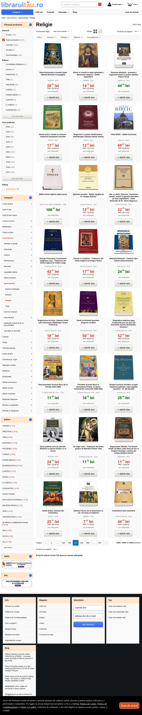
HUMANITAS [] (10, 488)
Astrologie (8, 249)
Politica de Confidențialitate (16, 618)
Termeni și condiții (12, 606)
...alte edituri (7, 547)
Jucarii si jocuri (8, 221)
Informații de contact (13, 640)
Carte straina (7, 204)
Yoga (7, 306)
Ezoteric (8, 295)
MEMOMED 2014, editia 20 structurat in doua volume (16, 687)
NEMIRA (51, 80)
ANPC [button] (7, 556)
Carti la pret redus (9, 215)
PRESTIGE (12, 74)
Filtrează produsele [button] (13, 25)
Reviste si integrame (10, 411)
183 (68, 543)
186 (86, 543)
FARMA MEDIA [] (11, 460)
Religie (8, 300)
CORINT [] (8, 454)
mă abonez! (88, 624)
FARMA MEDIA (13, 95)
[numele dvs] (88, 608)
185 (80, 543)
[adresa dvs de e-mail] (88, 616)
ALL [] (6, 542)
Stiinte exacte (7, 388)
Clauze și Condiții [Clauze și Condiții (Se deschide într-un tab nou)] (28, 707)
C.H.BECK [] (9, 483)
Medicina (6, 371)
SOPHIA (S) (121, 392)
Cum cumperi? (11, 623)
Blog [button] (7, 648)
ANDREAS (121, 456)
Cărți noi (43, 606)
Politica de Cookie (12, 612)
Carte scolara (7, 232)
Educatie (7, 266)
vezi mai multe (17, 116)
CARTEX (11, 100)
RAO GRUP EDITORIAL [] (15, 500)
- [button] (30, 24)
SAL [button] (6, 575)
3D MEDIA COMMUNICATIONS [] (15, 523)
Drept (4, 342)
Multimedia (6, 376)
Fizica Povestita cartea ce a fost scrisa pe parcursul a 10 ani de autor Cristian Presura (19, 668)
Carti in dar (6, 210)
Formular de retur (46, 635)
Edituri (42, 618)
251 (97, 543)
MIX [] (6, 530)
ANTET (50, 140)
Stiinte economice (9, 382)
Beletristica (6, 227)
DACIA (10, 69)
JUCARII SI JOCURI (12, 331)
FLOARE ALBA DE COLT (50, 392)
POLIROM (12, 85)
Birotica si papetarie (10, 405)
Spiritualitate (9, 283)
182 (62, 543)
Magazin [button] (43, 600)
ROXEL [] (8, 477)
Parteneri (43, 629)
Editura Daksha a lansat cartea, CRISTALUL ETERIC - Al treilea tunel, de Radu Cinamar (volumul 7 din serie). (19, 657)
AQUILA (121, 140)
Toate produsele (15, 40)
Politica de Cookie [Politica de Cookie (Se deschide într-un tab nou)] (88, 704)
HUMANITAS (13, 110)
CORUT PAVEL (8, 494)
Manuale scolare (9, 365)
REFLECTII (121, 266)
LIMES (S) (121, 80)
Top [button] (110, 600)
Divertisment (9, 261)
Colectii (5, 337)
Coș (132, 4)
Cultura (7, 255)
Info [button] (6, 600)
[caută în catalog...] (79, 4)
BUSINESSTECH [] (12, 466)
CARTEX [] (9, 471)
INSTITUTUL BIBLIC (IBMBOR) (50, 204)
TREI (9, 79)
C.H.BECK (11, 105)
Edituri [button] (7, 419)
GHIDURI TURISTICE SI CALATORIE (14, 324)
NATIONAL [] (9, 443)
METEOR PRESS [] (12, 505)
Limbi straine (7, 354)
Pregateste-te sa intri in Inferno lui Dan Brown (18, 695)
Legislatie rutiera (10, 272)
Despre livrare (10, 629)
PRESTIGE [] (9, 432)
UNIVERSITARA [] (11, 517)
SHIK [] (7, 511)
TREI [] (7, 437)
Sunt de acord (129, 705)
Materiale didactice (9, 399)
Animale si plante (11, 244)
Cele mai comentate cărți (118, 612)
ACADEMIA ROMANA (16, 64)
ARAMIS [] (8, 426)
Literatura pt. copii (9, 359)
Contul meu (114, 4)
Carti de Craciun (10, 312)
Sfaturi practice (10, 278)
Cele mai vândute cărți (117, 606)
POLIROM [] (9, 449)
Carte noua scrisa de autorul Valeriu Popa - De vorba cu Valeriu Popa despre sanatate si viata (19, 678)
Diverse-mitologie (12, 289)
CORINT (11, 90)
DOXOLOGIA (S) (86, 204)
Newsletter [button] (79, 600)
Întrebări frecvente (12, 635)
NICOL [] (7, 536)
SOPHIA (51, 456)
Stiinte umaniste (8, 394)
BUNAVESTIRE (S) (85, 457)
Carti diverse (7, 238)
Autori (42, 623)
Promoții (43, 612)
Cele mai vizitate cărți (117, 618)
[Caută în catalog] (99, 4)
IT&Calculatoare (8, 348)
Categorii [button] (8, 198)
